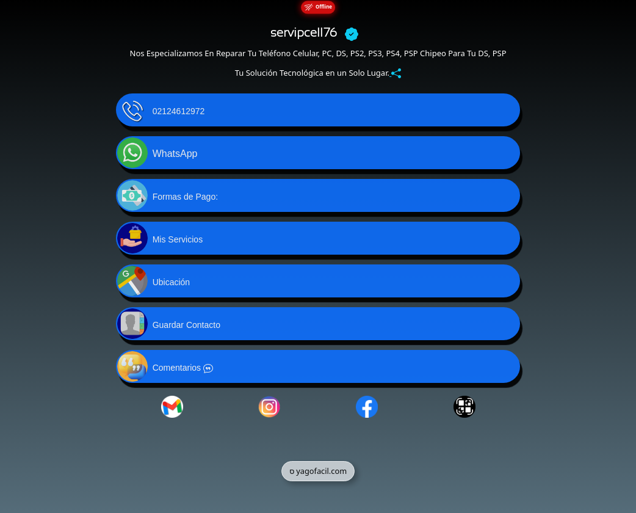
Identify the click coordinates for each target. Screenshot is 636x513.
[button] (318, 109)
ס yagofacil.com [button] (318, 470)
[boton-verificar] (351, 33)
